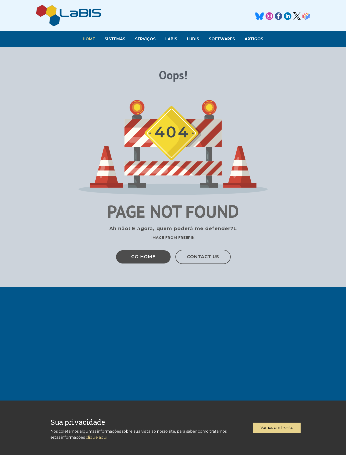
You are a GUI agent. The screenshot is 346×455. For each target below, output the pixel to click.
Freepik (186, 237)
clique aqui (96, 437)
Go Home (143, 256)
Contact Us (203, 256)
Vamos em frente (276, 427)
